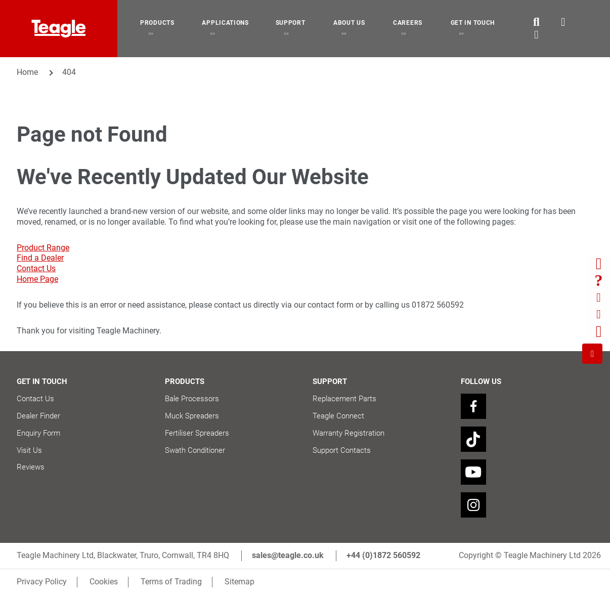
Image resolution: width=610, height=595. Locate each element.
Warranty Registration (348, 433)
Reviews (31, 467)
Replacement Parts (344, 398)
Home (27, 72)
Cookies (104, 581)
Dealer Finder (38, 415)
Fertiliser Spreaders (197, 433)
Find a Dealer (40, 258)
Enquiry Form (38, 433)
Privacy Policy (42, 581)
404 (69, 72)
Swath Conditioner (195, 450)
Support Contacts (342, 450)
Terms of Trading (171, 581)
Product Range (43, 247)
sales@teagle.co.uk (288, 555)
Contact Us (36, 268)
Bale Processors (192, 398)
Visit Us (29, 450)
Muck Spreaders (192, 415)
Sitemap (239, 581)
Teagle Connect (338, 415)
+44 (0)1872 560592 (383, 555)
